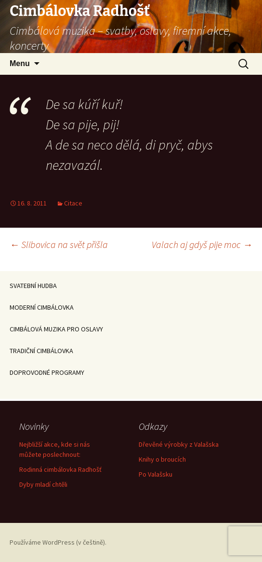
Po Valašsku (155, 474)
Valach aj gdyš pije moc (202, 244)
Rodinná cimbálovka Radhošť (60, 469)
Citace (73, 203)
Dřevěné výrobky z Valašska (179, 444)
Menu (20, 63)
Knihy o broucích (162, 459)
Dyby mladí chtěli (43, 484)
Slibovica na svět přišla (59, 244)
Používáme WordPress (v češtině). (58, 542)
